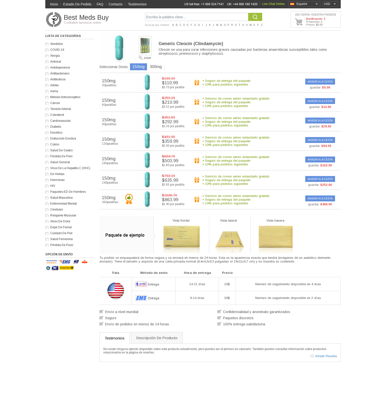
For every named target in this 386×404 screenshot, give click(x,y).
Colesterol (57, 115)
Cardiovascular (60, 121)
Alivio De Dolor (60, 221)
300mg (156, 67)
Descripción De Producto (156, 338)
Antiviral (55, 61)
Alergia (55, 55)
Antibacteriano (59, 73)
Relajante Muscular (63, 215)
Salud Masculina (61, 197)
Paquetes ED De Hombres (68, 191)
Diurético (56, 132)
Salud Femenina (61, 239)
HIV (52, 186)
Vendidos (56, 44)
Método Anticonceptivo (65, 97)
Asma (54, 91)
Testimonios (137, 4)
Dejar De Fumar (61, 227)
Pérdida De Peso (61, 245)
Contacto (116, 4)
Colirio (54, 144)
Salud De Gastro (61, 150)
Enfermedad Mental (63, 203)
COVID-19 (57, 50)
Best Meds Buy (86, 17)
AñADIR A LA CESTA (320, 81)
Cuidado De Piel (61, 233)
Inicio (54, 4)
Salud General (60, 162)
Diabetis (55, 126)
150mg (138, 67)
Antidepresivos (60, 67)
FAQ (100, 4)
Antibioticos (57, 79)
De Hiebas (57, 174)
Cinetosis (56, 209)
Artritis (54, 85)
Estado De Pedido (77, 4)
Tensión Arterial (60, 109)
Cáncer (55, 103)
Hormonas (57, 180)
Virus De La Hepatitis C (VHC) (70, 168)
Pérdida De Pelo (61, 156)
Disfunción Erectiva (63, 138)
